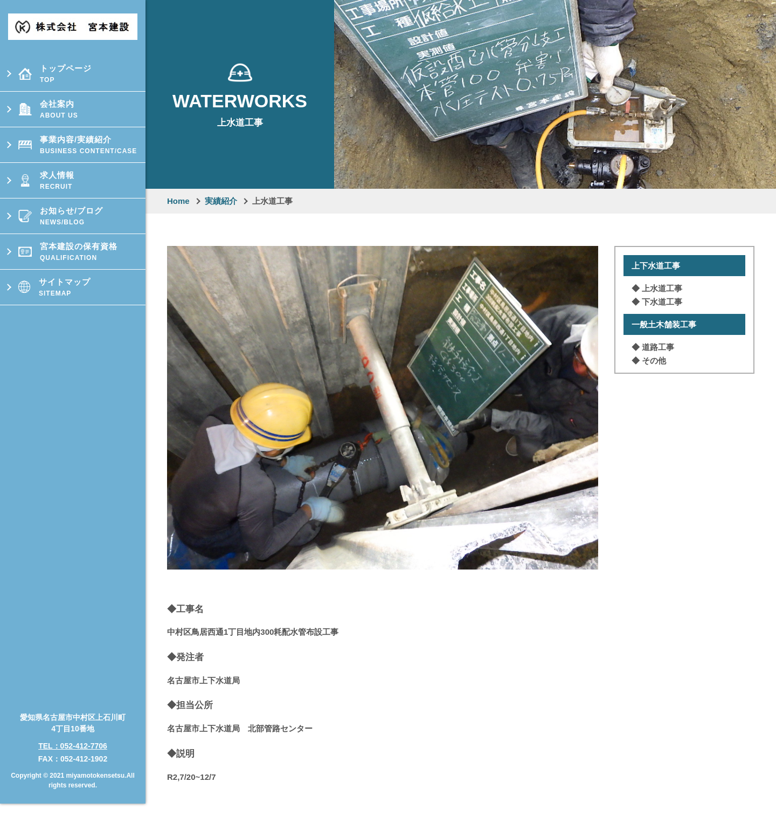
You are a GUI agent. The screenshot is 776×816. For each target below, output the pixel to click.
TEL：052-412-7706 (72, 727)
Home (178, 200)
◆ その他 (649, 360)
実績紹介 (221, 200)
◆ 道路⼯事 (653, 347)
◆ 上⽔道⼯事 (657, 288)
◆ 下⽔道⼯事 (657, 301)
